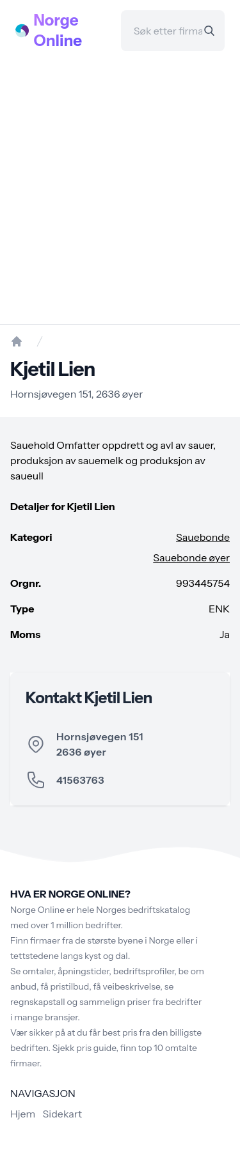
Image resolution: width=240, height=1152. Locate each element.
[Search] (209, 30)
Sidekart (62, 1113)
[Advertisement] (120, 187)
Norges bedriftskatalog (143, 909)
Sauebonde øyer (191, 557)
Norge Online (58, 30)
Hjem (22, 1113)
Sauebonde (203, 537)
